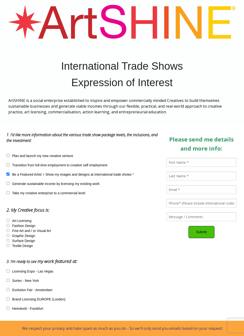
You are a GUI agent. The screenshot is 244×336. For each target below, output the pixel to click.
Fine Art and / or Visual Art (31, 231)
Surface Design (23, 241)
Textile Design (22, 246)
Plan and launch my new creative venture (42, 156)
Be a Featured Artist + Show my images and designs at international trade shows (73, 174)
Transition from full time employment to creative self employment (59, 165)
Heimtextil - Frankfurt (27, 308)
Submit (201, 232)
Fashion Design (23, 226)
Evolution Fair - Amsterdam (32, 290)
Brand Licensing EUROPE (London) (38, 299)
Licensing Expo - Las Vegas (32, 271)
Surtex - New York (25, 281)
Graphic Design (23, 236)
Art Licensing (21, 221)
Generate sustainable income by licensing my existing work (56, 184)
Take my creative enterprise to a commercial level (48, 193)
